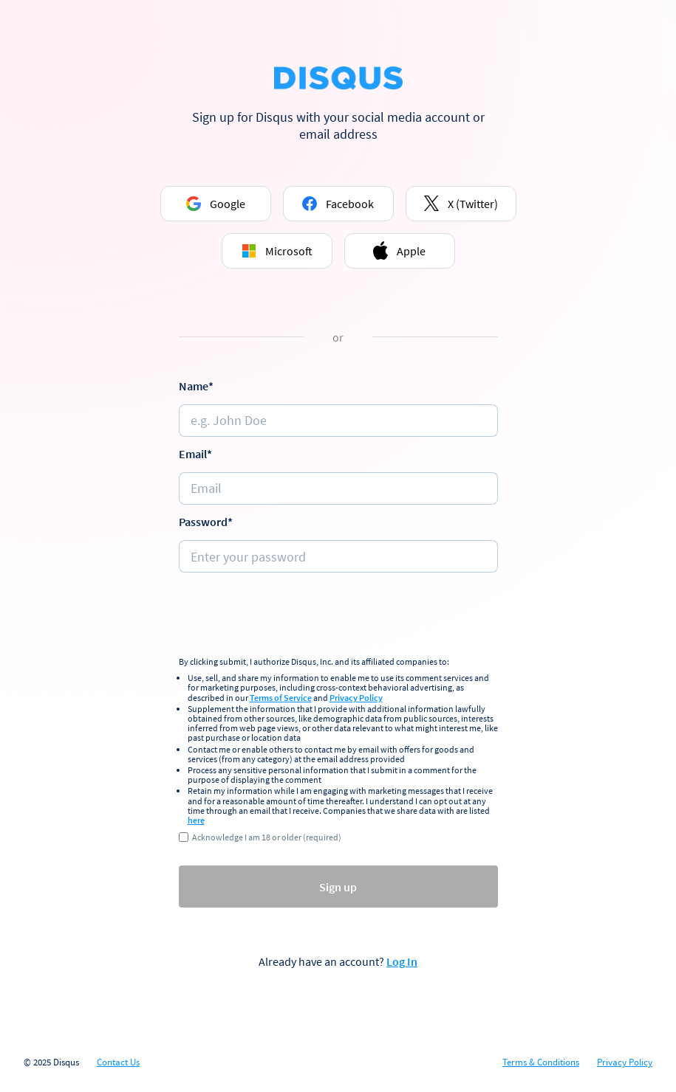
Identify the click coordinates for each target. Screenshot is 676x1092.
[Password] (338, 556)
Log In (401, 961)
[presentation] (338, 616)
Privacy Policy (356, 697)
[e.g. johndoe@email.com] (338, 488)
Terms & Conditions (540, 1062)
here (196, 820)
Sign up (338, 887)
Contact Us (118, 1062)
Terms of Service (281, 697)
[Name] (338, 420)
